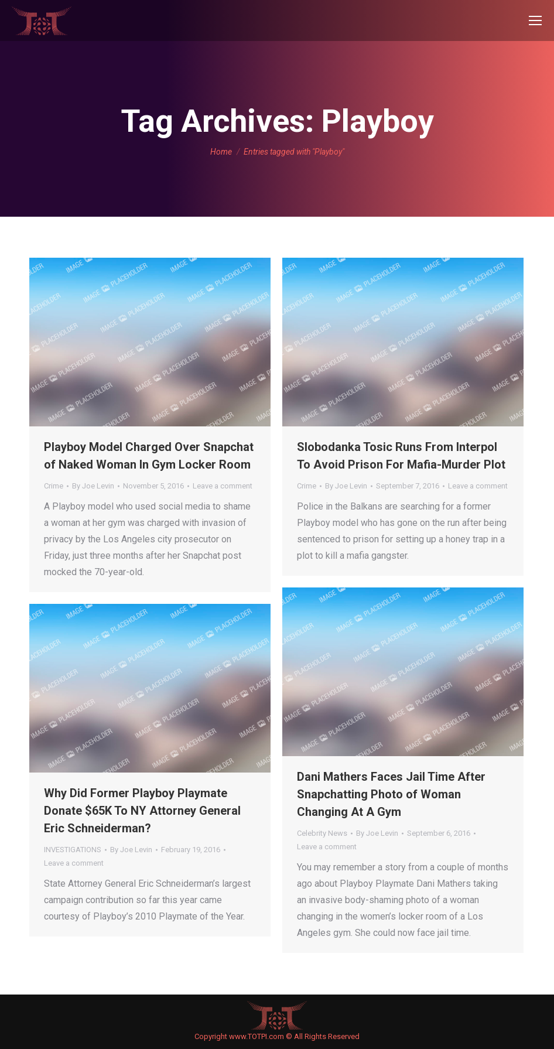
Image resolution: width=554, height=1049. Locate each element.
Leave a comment (222, 485)
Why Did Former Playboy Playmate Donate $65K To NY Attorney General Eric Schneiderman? (142, 810)
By (93, 485)
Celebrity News (322, 833)
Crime (53, 485)
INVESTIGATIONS (72, 849)
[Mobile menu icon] (535, 20)
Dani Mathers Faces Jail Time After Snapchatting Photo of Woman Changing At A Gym (391, 794)
